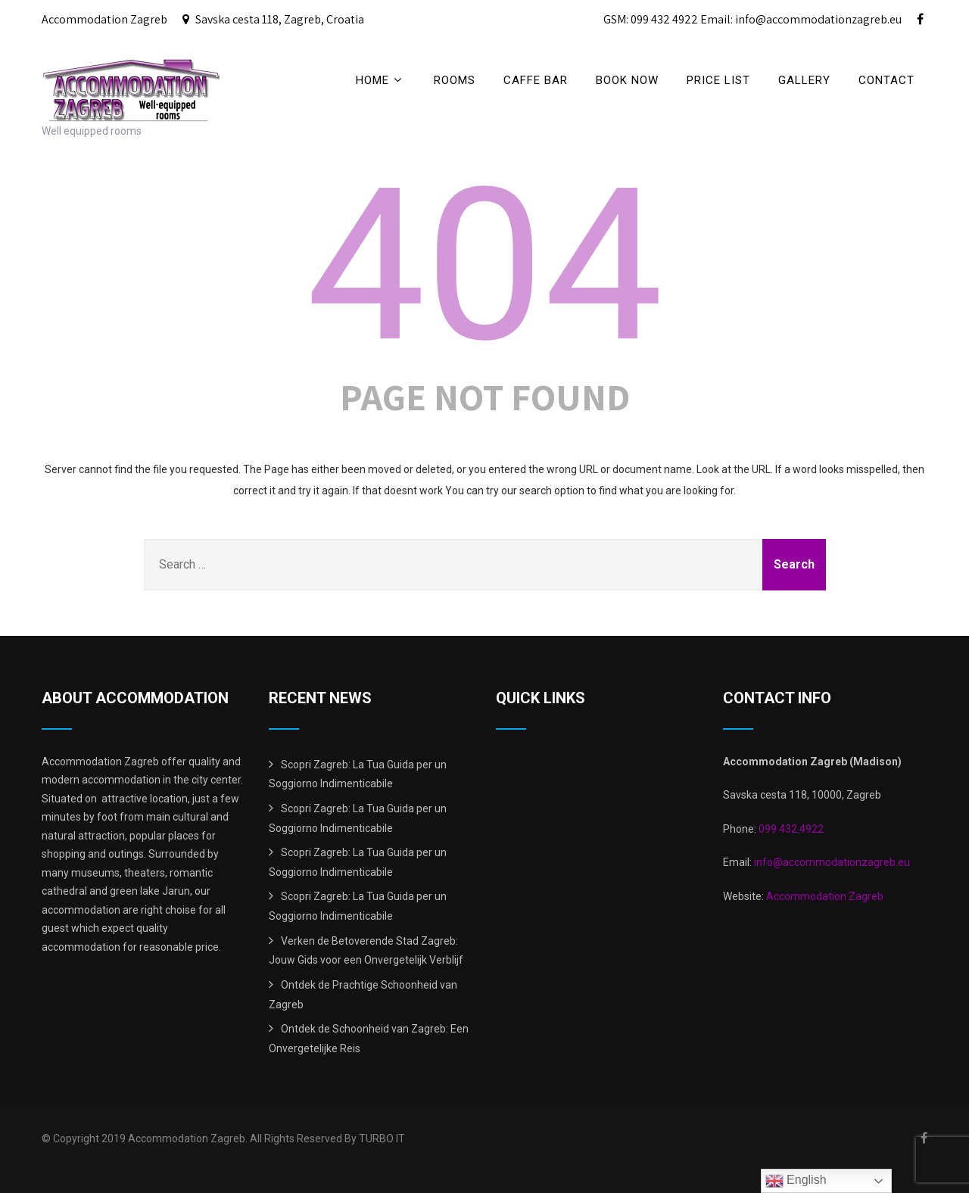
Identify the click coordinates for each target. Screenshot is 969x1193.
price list (718, 80)
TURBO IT (382, 1138)
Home (381, 80)
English (796, 1181)
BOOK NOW (627, 80)
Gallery (804, 80)
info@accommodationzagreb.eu (831, 862)
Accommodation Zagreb (824, 896)
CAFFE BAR (535, 80)
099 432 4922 (791, 829)
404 (485, 266)
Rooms (454, 80)
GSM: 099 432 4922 (650, 19)
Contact (886, 80)
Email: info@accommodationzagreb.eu (801, 19)
